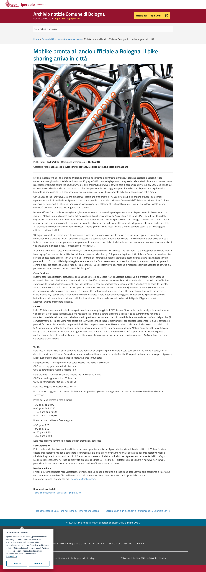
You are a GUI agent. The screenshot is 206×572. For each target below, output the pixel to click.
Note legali (91, 558)
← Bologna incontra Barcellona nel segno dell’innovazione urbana (66, 511)
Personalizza (11, 556)
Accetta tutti (16, 563)
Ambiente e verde (73, 39)
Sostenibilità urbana (52, 39)
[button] (152, 15)
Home (36, 39)
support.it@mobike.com (83, 479)
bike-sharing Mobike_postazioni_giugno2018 (58, 492)
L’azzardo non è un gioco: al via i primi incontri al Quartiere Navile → (139, 511)
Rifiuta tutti (39, 563)
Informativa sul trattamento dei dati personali (65, 558)
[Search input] (103, 29)
